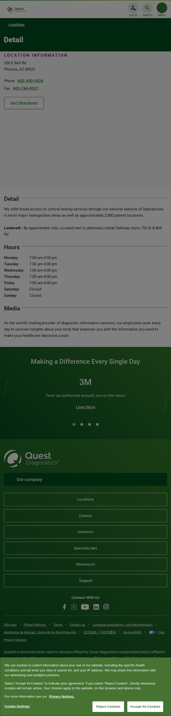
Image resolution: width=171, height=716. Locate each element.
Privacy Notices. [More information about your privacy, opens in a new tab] (61, 696)
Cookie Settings (17, 706)
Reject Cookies (108, 706)
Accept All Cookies (145, 706)
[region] (85, 686)
